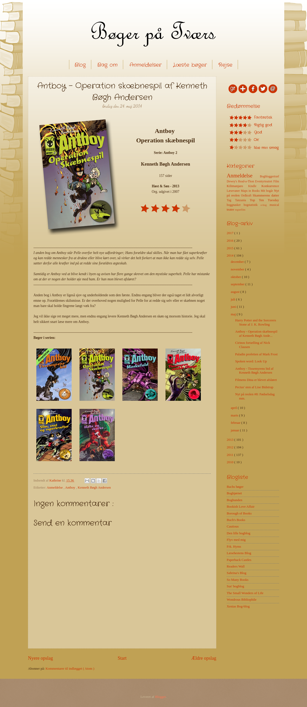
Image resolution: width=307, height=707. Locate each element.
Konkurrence (270, 186)
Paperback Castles (239, 560)
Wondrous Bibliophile (242, 599)
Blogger (160, 697)
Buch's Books (236, 520)
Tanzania (242, 200)
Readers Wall (236, 566)
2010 (230, 462)
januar (235, 430)
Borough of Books (239, 513)
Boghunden (234, 500)
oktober (236, 277)
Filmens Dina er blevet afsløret (256, 380)
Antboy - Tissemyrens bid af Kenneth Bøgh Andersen (254, 370)
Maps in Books (251, 191)
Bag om (107, 65)
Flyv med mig (236, 540)
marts (235, 415)
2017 (230, 233)
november (238, 269)
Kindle (254, 186)
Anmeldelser (145, 65)
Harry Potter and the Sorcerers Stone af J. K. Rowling (255, 322)
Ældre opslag (203, 658)
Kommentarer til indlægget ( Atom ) (70, 668)
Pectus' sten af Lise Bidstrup (254, 387)
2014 (230, 255)
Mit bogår (267, 191)
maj (234, 314)
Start (122, 658)
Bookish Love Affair (240, 506)
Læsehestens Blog (239, 553)
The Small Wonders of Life (245, 593)
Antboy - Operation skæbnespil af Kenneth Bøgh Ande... (256, 333)
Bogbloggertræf (269, 176)
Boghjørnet (234, 493)
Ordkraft (247, 195)
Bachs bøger (235, 487)
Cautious (233, 526)
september (238, 284)
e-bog (264, 205)
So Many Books (237, 580)
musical (274, 205)
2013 (230, 440)
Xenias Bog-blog (238, 606)
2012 (230, 447)
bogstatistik (252, 205)
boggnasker (235, 205)
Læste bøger (190, 65)
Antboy (70, 487)
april (234, 408)
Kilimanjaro (237, 186)
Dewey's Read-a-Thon (241, 181)
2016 (230, 240)
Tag (231, 200)
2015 (230, 248)
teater (231, 209)
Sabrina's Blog (236, 573)
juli (233, 299)
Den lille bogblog (238, 533)
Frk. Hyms (234, 546)
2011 (230, 455)
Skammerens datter (266, 195)
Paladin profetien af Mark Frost (256, 354)
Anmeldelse (55, 487)
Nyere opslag (40, 658)
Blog (80, 65)
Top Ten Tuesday (264, 200)
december (238, 262)
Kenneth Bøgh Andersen (94, 487)
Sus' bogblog (235, 586)
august (235, 292)
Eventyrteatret (264, 181)
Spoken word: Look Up (251, 361)
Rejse (225, 65)
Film (276, 181)
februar (236, 423)
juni (234, 307)
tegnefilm (240, 209)
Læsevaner (234, 191)
